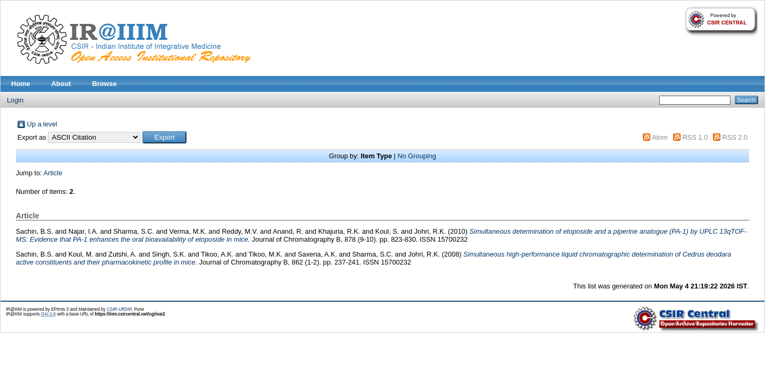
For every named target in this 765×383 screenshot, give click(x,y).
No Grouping (416, 156)
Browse (104, 84)
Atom (660, 137)
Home (20, 84)
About (61, 84)
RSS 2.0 (735, 137)
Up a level (42, 124)
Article (53, 173)
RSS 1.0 (695, 137)
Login (15, 100)
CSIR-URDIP (119, 309)
